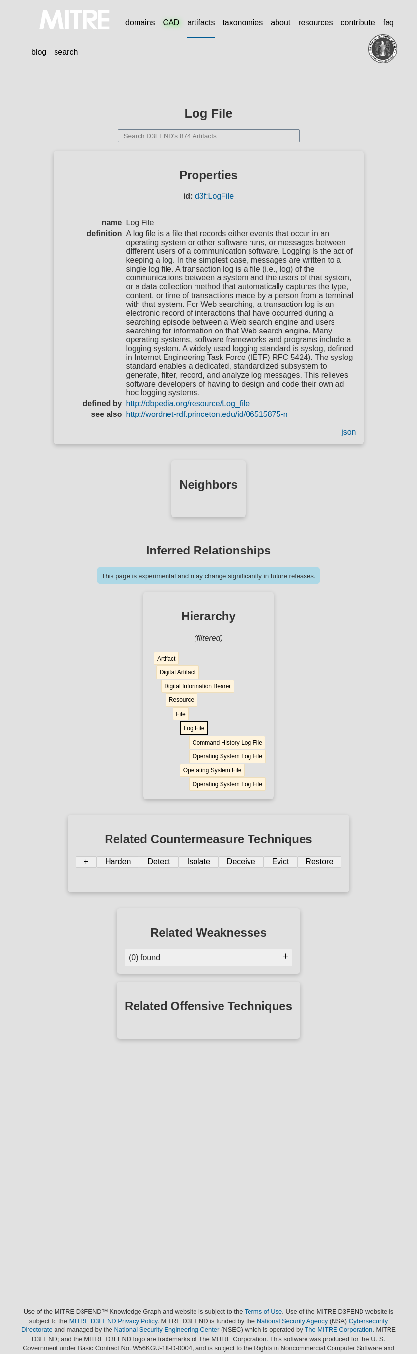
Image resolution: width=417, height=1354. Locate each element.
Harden (118, 861)
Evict (280, 861)
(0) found (208, 957)
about (280, 22)
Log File (194, 728)
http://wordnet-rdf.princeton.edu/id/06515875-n (207, 414)
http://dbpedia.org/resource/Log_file (188, 403)
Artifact (166, 658)
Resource (181, 699)
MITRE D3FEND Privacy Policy (113, 1321)
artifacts (201, 22)
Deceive (241, 861)
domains (140, 22)
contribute (358, 22)
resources (315, 22)
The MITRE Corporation (338, 1329)
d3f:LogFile (214, 196)
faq (388, 22)
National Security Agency (292, 1321)
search (66, 52)
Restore (319, 861)
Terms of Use (263, 1311)
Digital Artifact (177, 672)
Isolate (198, 861)
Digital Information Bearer (197, 686)
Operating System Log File (227, 756)
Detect (158, 861)
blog (38, 52)
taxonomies (242, 22)
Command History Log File (227, 742)
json (348, 432)
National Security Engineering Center (166, 1329)
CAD (171, 22)
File (180, 714)
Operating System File (212, 770)
